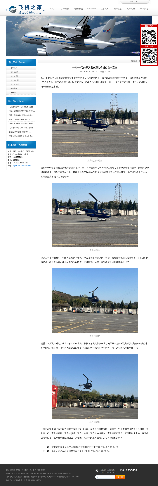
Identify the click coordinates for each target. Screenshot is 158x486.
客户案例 (131, 9)
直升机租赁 (78, 9)
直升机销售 (15, 76)
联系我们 (144, 9)
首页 (52, 9)
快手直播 (104, 9)
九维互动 (15, 480)
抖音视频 (117, 9)
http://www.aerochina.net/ (22, 166)
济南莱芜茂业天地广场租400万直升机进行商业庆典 (75, 447)
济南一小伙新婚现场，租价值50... (21, 119)
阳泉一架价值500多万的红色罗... (21, 115)
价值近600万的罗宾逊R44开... (20, 132)
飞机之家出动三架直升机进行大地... (22, 128)
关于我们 (65, 9)
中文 (136, 1)
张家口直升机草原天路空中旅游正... (22, 123)
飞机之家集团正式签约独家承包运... (22, 111)
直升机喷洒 (91, 9)
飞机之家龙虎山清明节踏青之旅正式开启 (70, 451)
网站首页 (9, 470)
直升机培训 (15, 84)
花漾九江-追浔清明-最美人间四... (21, 136)
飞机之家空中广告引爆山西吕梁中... (22, 107)
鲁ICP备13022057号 (33, 480)
